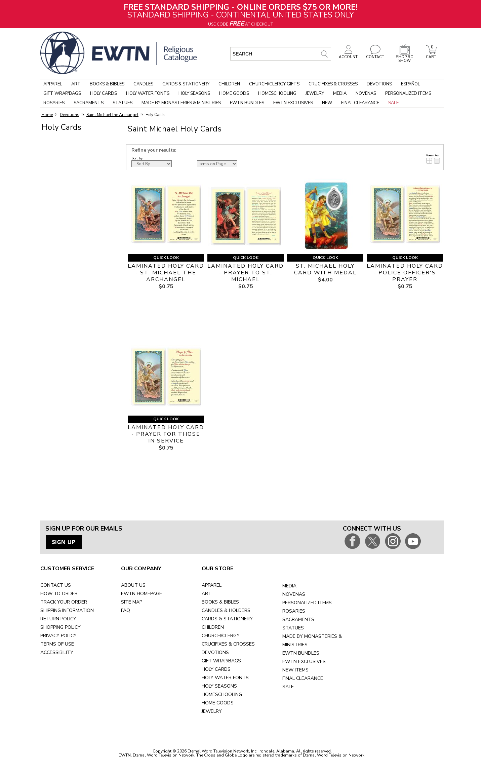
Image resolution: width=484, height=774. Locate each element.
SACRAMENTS (298, 619)
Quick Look (166, 257)
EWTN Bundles (247, 103)
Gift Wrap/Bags (62, 93)
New (327, 103)
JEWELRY (212, 711)
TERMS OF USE (57, 644)
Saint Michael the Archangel (112, 114)
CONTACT (375, 55)
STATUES (293, 628)
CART (431, 55)
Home (47, 114)
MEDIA (289, 586)
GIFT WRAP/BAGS (221, 661)
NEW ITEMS (295, 670)
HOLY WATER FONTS (225, 677)
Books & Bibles (107, 84)
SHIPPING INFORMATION (67, 610)
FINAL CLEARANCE (302, 678)
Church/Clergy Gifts (274, 84)
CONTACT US (55, 585)
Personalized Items (408, 93)
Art (76, 84)
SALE (288, 687)
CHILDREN (213, 627)
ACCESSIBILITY (56, 652)
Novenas (366, 93)
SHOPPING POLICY (60, 627)
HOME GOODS (218, 703)
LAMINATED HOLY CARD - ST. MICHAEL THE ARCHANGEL (166, 272)
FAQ (125, 610)
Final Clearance (360, 103)
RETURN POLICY (58, 619)
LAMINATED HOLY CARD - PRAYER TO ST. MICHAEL (245, 272)
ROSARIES (293, 611)
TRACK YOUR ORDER (63, 602)
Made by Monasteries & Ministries (181, 103)
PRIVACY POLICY (58, 635)
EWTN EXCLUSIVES (304, 661)
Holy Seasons (194, 93)
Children (229, 84)
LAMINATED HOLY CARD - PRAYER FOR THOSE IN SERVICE (166, 434)
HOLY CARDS (216, 669)
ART (206, 593)
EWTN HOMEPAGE (141, 593)
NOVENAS (293, 594)
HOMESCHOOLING (222, 694)
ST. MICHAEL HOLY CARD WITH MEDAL (325, 269)
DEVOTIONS (215, 652)
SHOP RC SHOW (404, 57)
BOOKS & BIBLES (220, 602)
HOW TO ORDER (59, 593)
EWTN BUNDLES (300, 653)
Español (410, 84)
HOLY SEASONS (219, 686)
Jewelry (315, 93)
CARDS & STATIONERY (227, 619)
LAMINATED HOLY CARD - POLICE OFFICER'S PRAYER (405, 272)
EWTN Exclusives (293, 103)
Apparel (52, 84)
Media (340, 93)
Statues (122, 103)
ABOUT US (133, 585)
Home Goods (234, 93)
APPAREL (211, 585)
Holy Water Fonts (147, 93)
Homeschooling (277, 93)
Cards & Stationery (185, 84)
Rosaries (54, 103)
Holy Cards (103, 93)
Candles (143, 84)
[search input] (280, 54)
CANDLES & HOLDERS (226, 610)
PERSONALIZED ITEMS (307, 602)
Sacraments (89, 103)
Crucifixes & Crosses (333, 84)
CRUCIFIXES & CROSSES (228, 644)
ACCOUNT (348, 55)
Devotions (379, 84)
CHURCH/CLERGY (221, 635)
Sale (393, 103)
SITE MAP (131, 602)
